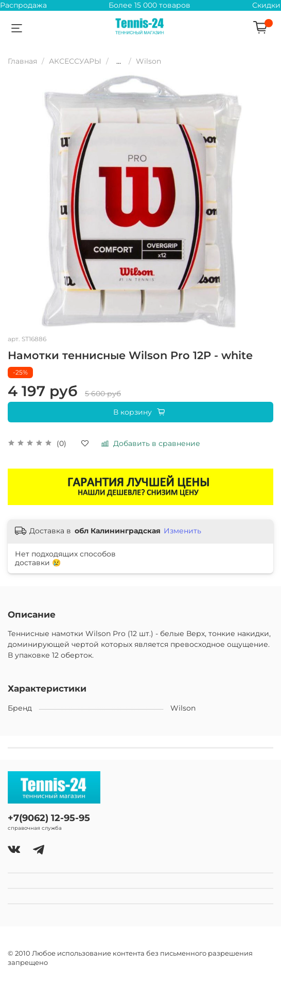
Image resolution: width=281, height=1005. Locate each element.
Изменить (182, 530)
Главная (22, 61)
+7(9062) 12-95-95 (49, 818)
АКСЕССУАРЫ (75, 61)
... (118, 61)
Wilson (148, 61)
